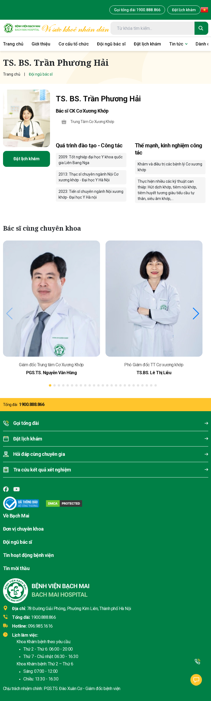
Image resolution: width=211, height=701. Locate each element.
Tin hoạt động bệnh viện (28, 555)
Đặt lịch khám (184, 10)
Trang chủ (11, 74)
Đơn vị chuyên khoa (23, 529)
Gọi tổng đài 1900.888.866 (137, 10)
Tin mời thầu (16, 568)
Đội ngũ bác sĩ (17, 542)
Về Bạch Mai (16, 516)
